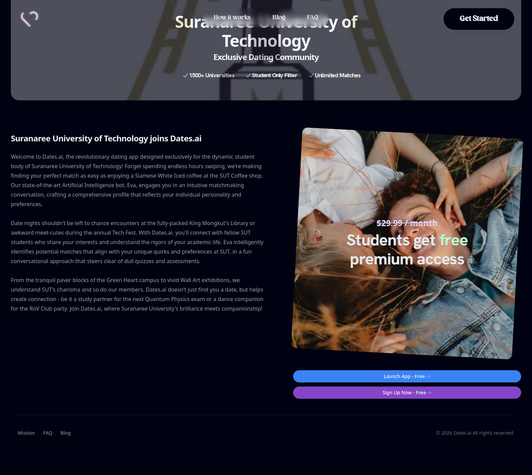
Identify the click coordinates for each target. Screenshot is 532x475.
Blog (278, 17)
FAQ (312, 17)
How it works (232, 17)
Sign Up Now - (407, 392)
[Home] (29, 19)
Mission (26, 433)
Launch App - (407, 376)
